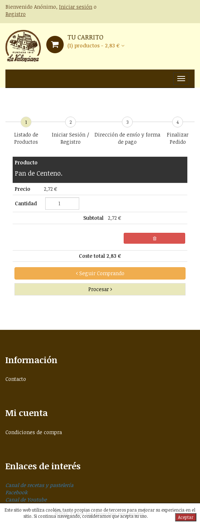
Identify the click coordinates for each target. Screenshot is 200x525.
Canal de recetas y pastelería (39, 485)
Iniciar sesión (75, 6)
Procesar (100, 289)
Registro (15, 13)
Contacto (15, 378)
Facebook (16, 492)
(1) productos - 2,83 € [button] (95, 45)
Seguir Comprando (100, 273)
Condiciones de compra (33, 432)
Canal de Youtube (26, 499)
